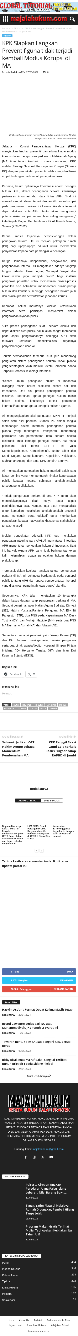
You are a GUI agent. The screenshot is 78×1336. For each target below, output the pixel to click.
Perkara (7, 1293)
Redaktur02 (17, 72)
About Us (24, 1320)
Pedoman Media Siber (58, 1320)
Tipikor (17, 28)
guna (16, 705)
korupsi (39, 705)
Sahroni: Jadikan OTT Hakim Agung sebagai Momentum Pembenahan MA (19, 748)
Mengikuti (66, 980)
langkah (51, 705)
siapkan (22, 708)
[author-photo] (39, 775)
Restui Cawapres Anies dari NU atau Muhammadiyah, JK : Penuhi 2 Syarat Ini (30, 1026)
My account (15, 1325)
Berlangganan (63, 989)
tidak (43, 708)
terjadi (33, 708)
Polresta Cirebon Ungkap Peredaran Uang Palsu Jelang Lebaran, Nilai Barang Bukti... (46, 1188)
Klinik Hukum (10, 1287)
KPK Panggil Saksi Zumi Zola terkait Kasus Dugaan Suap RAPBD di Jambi (61, 748)
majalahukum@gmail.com (48, 1149)
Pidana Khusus (11, 1268)
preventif (9, 708)
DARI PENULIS (52, 800)
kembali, (26, 705)
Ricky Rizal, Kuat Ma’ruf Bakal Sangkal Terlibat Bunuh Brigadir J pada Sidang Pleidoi (34, 1062)
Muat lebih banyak (39, 1076)
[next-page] (42, 850)
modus (62, 705)
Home (11, 1320)
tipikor (53, 708)
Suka (70, 971)
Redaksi (38, 1320)
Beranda (6, 28)
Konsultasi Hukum (36, 1325)
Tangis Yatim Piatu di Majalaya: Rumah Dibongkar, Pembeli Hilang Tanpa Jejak (50, 1209)
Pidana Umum (10, 1275)
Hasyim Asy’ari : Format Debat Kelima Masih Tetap (37, 1009)
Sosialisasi (8, 1300)
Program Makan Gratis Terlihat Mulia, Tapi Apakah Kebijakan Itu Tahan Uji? (49, 1230)
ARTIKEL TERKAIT (28, 800)
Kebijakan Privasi (59, 1325)
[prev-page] (37, 850)
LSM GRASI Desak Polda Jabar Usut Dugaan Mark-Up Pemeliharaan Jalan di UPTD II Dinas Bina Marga (39, 832)
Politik (5, 1262)
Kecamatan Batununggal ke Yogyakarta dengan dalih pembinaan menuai (63, 831)
